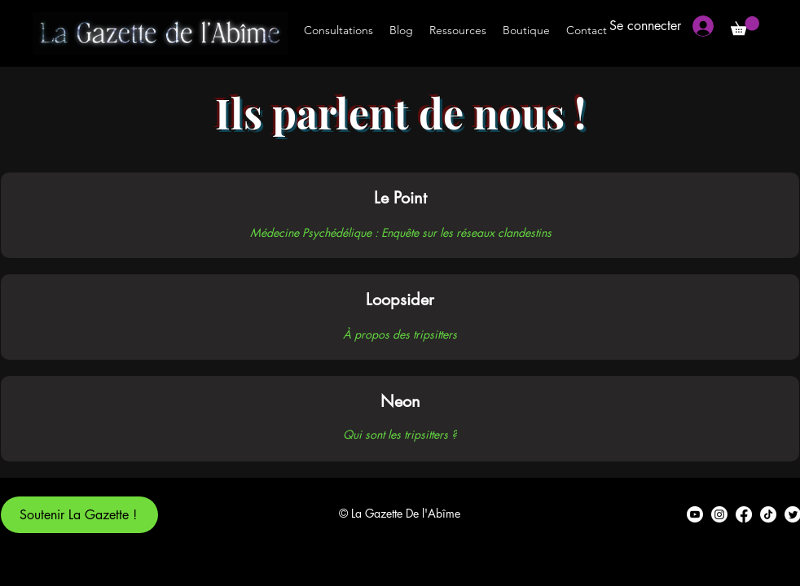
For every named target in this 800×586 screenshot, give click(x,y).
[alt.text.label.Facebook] (744, 514)
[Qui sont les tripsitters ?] (400, 434)
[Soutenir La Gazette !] (79, 514)
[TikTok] (768, 514)
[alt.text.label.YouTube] (695, 514)
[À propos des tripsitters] (400, 333)
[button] (745, 25)
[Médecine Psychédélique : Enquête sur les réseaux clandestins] (400, 232)
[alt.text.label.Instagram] (719, 514)
